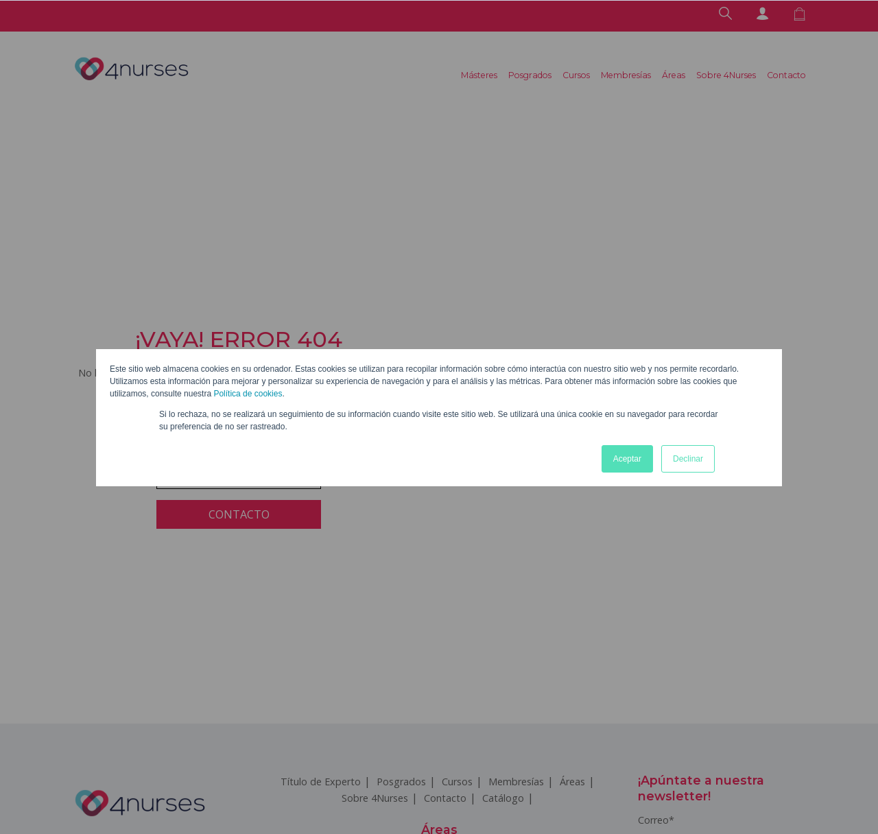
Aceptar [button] (627, 459)
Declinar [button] (688, 459)
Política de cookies (247, 393)
